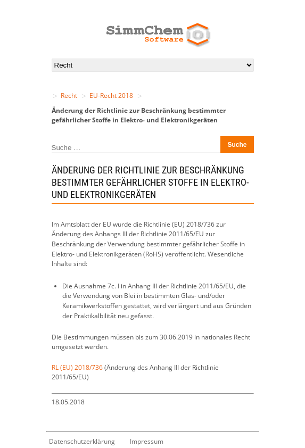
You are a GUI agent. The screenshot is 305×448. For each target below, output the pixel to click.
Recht (69, 95)
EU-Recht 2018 (111, 95)
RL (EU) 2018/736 (77, 367)
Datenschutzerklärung (82, 441)
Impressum (146, 441)
